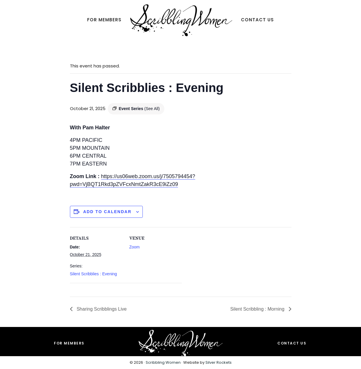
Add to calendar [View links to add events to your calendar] (107, 211)
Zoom (134, 247)
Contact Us (291, 343)
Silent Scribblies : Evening (93, 273)
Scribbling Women (163, 362)
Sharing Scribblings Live (101, 309)
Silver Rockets (218, 362)
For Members (69, 343)
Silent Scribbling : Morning (258, 309)
